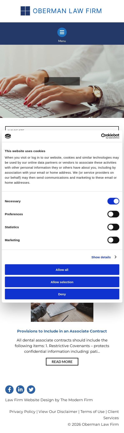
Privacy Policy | (24, 411)
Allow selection (62, 282)
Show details (101, 257)
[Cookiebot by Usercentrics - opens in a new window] (101, 136)
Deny (62, 294)
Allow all (62, 269)
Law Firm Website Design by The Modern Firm (49, 400)
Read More (62, 361)
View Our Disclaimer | (59, 411)
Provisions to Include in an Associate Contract (62, 331)
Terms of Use (92, 411)
